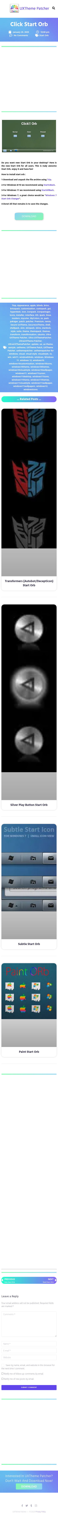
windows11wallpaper (41, 383)
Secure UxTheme (19, 324)
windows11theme (20, 379)
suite (19, 331)
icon (24, 311)
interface (29, 315)
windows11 (21, 373)
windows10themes (39, 366)
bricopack (15, 308)
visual (22, 353)
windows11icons (40, 376)
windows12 (41, 386)
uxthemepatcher (24, 350)
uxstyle (11, 347)
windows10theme (20, 366)
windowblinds (26, 357)
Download (29, 216)
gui (49, 308)
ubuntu (41, 334)
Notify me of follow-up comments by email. (24, 1373)
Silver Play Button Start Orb (29, 805)
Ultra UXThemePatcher (39, 337)
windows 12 (26, 360)
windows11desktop (21, 376)
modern (16, 318)
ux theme (48, 344)
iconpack (31, 311)
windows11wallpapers (24, 386)
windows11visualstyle (19, 383)
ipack (42, 315)
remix (48, 321)
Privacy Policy (41, 1511)
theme (26, 331)
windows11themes (39, 379)
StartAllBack (48, 190)
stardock (46, 328)
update (34, 344)
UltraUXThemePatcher (19, 344)
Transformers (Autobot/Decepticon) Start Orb (29, 583)
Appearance (23, 305)
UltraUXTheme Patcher (30, 341)
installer (20, 315)
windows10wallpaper (41, 370)
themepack (35, 331)
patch (22, 321)
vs (51, 353)
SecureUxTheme (36, 324)
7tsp (14, 305)
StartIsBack (49, 184)
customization (28, 308)
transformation (28, 334)
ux (41, 344)
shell (47, 324)
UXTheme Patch (34, 347)
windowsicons (31, 389)
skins (38, 328)
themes (46, 331)
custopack (41, 308)
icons (12, 315)
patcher (29, 321)
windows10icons (43, 363)
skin (22, 328)
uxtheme (21, 347)
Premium (39, 321)
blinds (40, 305)
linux (48, 315)
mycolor (25, 318)
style (13, 331)
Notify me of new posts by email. (19, 1379)
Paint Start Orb (29, 1052)
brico (46, 305)
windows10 (38, 360)
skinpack (30, 328)
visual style (31, 353)
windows (38, 357)
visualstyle (43, 353)
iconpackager (43, 311)
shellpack (14, 328)
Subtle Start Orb (29, 944)
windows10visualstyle (19, 370)
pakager (14, 321)
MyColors (34, 318)
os (42, 318)
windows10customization (21, 363)
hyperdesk (15, 311)
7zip (49, 179)
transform (15, 334)
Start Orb (44, 35)
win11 (15, 357)
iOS (36, 315)
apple (33, 305)
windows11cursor (36, 373)
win (9, 357)
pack (46, 318)
